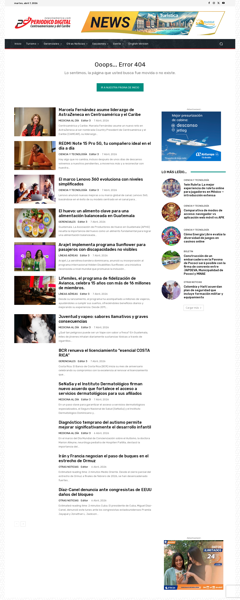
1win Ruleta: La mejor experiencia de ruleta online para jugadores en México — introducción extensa (204, 192)
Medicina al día (69, 123)
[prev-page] (16, 526)
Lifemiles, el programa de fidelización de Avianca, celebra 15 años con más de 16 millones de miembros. (105, 285)
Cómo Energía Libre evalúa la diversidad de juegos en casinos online (205, 240)
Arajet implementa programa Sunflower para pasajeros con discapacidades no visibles (102, 249)
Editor (84, 469)
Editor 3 (86, 122)
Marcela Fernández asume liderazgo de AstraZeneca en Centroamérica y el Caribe (100, 114)
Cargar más (194, 310)
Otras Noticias (69, 469)
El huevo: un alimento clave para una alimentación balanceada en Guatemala (97, 215)
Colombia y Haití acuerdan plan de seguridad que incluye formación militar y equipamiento (203, 294)
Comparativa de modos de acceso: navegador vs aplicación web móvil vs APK (204, 216)
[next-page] (23, 526)
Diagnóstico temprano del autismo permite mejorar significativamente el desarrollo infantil (105, 427)
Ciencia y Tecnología (73, 156)
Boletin (188, 254)
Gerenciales (67, 224)
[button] (221, 44)
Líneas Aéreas (68, 258)
